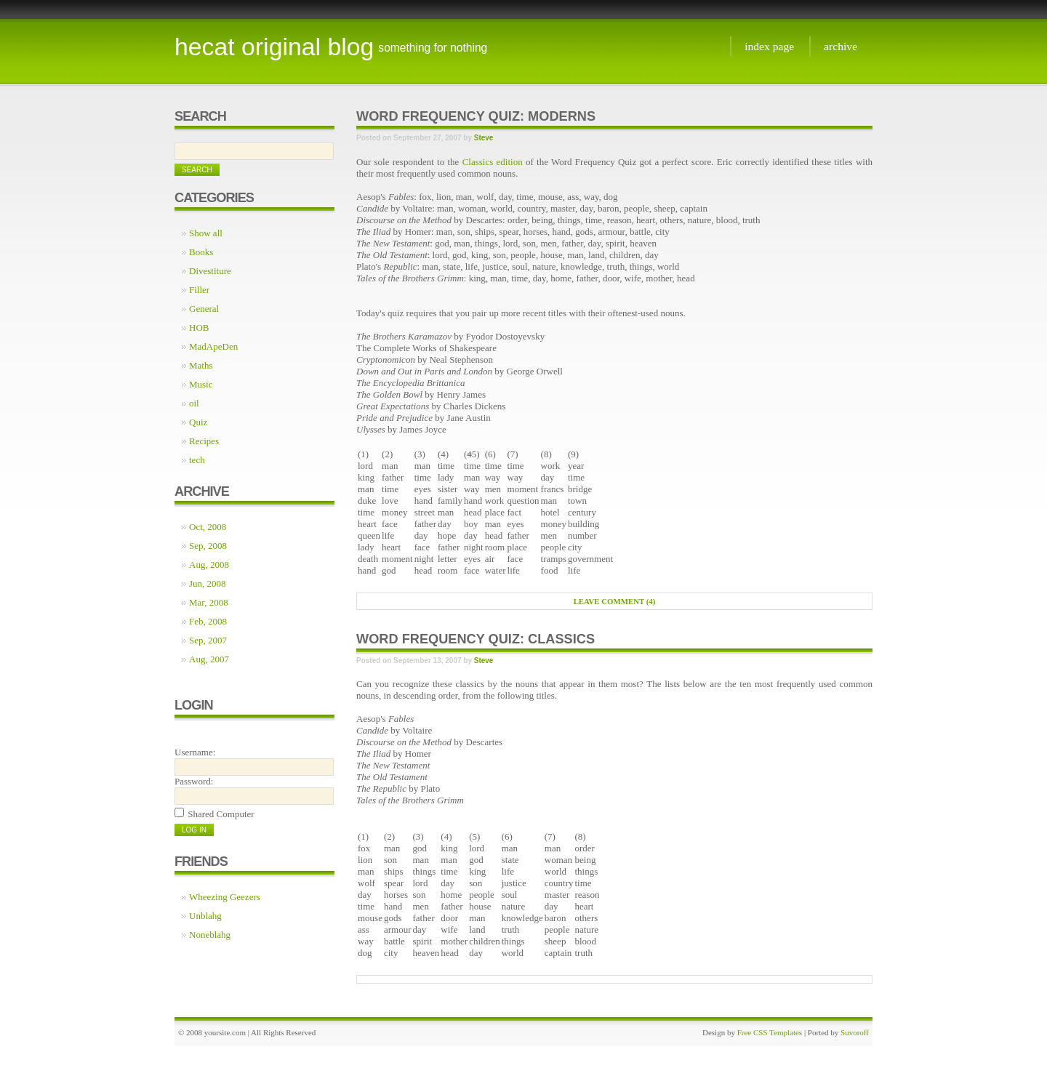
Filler (199, 289)
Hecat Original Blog (274, 46)
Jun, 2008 (207, 583)
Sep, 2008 (208, 545)
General (204, 308)
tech (197, 459)
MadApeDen (213, 346)
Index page (769, 46)
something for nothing (432, 47)
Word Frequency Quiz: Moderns (475, 116)
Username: (194, 752)
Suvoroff (855, 1032)
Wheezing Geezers (224, 896)
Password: (193, 781)
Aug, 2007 (209, 659)
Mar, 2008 (208, 602)
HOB (199, 327)
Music (201, 384)
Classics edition (492, 161)
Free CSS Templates (769, 1032)
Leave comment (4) (615, 601)
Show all (205, 233)
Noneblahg (209, 934)
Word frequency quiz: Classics (475, 639)
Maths (201, 365)
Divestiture (210, 270)
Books (201, 251)
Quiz (198, 422)
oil (194, 403)
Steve (484, 138)
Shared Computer (221, 813)
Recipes (204, 440)
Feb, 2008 (208, 621)
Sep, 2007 (208, 640)
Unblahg (205, 915)
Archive (840, 46)
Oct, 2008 (207, 526)
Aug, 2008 (209, 564)
